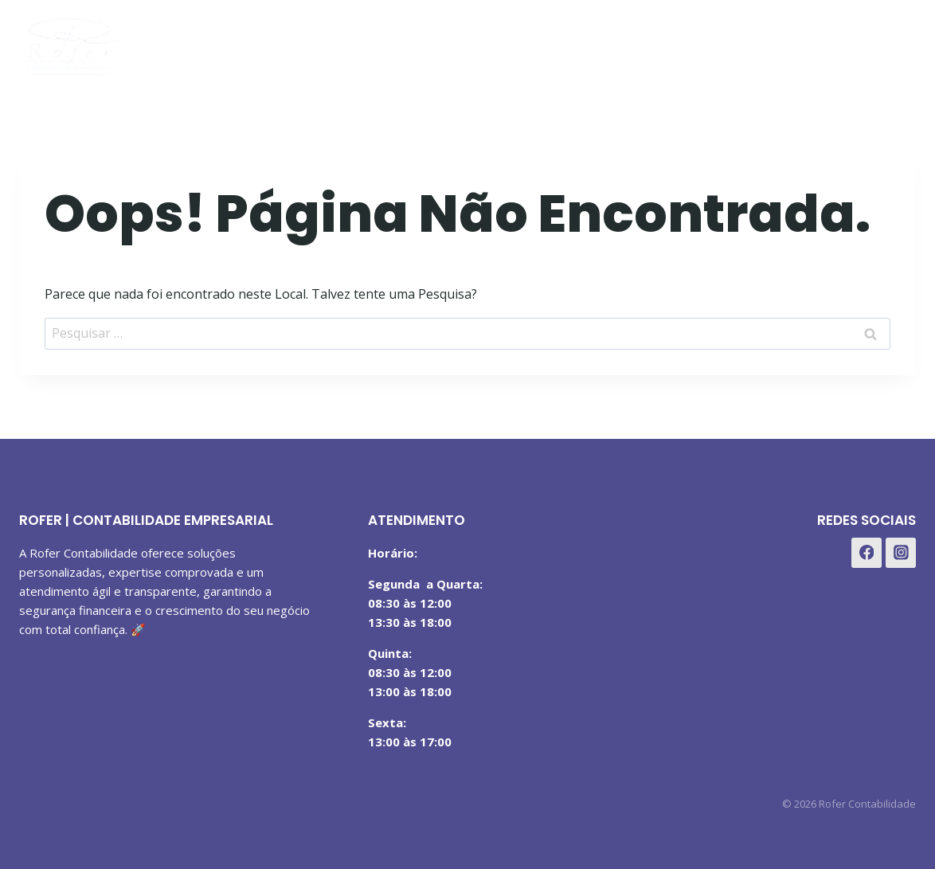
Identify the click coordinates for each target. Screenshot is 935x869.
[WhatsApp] (898, 43)
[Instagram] (858, 43)
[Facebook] (819, 43)
